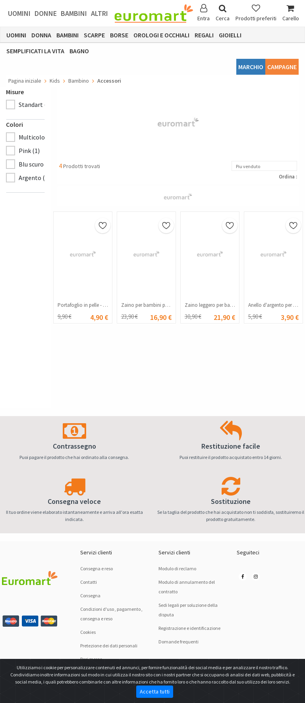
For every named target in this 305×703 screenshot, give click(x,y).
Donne (46, 13)
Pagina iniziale (24, 80)
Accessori (109, 80)
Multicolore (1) (39, 137)
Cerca (223, 13)
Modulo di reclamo (177, 568)
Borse (119, 35)
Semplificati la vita (35, 51)
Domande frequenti (178, 642)
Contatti (88, 582)
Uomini (19, 13)
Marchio (250, 67)
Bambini (74, 13)
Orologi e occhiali (161, 35)
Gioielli (230, 35)
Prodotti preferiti (256, 13)
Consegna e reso (96, 568)
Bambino (78, 80)
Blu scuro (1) (35, 164)
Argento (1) (34, 178)
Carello (290, 13)
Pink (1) (29, 151)
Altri (99, 13)
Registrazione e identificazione (189, 628)
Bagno (79, 51)
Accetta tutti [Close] (155, 691)
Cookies (88, 632)
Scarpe (94, 35)
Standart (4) (35, 104)
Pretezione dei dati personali (108, 646)
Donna (41, 35)
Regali (204, 35)
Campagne (282, 67)
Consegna (90, 595)
